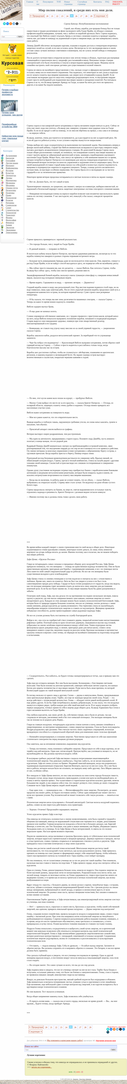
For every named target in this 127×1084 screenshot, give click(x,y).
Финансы (10, 222)
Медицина (10, 183)
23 (62, 16)
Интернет (10, 165)
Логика (9, 178)
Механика (10, 185)
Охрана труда (12, 188)
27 (81, 16)
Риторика (10, 203)
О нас (37, 3)
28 (86, 16)
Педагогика (11, 190)
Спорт (8, 207)
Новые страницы (68, 3)
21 (52, 16)
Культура (10, 173)
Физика (9, 217)
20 (47, 16)
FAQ (107, 2)
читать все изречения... (41, 1067)
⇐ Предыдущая (37, 16)
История (9, 170)
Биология (10, 158)
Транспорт (10, 215)
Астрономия (11, 155)
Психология (11, 198)
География (10, 160)
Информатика (12, 168)
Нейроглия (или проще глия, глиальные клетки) (12, 138)
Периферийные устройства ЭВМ (9, 125)
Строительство (12, 210)
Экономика (11, 230)
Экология (10, 227)
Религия (9, 200)
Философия (11, 220)
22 (57, 16)
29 (91, 16)
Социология (11, 205)
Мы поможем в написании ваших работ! (65, 1040)
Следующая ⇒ (100, 16)
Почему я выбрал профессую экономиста (10, 92)
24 (67, 16)
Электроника (11, 232)
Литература (11, 175)
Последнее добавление (85, 1079)
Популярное (48, 2)
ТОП (59, 2)
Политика (10, 193)
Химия (9, 225)
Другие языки (12, 163)
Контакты (97, 2)
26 (76, 16)
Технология (11, 212)
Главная (29, 2)
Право (8, 195)
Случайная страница (82, 3)
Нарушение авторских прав (106, 1041)
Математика (11, 180)
